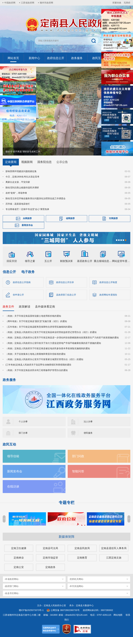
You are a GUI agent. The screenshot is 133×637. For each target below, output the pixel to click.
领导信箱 (13, 456)
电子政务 (28, 272)
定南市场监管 (50, 557)
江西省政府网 (27, 2)
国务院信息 (44, 162)
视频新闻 (27, 162)
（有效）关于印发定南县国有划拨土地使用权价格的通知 (33, 316)
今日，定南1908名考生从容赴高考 (22, 176)
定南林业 (19, 557)
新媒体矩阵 (67, 536)
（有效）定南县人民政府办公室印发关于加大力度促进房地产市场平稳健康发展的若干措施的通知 (53, 343)
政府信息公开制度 (108, 282)
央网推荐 (27, 218)
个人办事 (23, 421)
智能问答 (78, 471)
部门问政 (78, 456)
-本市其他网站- (76, 586)
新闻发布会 (27, 225)
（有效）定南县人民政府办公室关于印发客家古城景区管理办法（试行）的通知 (44, 359)
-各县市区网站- (11, 593)
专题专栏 (67, 502)
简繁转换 (116, 2)
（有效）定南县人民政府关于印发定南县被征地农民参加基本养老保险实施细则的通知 (48, 348)
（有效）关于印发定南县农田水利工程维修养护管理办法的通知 (37, 370)
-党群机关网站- (76, 579)
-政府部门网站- (11, 586)
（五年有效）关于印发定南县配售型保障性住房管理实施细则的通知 (39, 327)
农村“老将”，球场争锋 (16, 193)
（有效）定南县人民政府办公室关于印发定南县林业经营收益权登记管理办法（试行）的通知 (51, 332)
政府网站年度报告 (108, 294)
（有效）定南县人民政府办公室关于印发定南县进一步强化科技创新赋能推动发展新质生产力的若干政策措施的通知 (62, 337)
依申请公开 (18, 294)
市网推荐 (113, 218)
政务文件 (8, 306)
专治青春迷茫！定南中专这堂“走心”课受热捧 (27, 209)
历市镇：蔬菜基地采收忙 (18, 204)
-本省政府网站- (11, 579)
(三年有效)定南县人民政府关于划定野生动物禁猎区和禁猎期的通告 (38, 364)
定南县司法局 (50, 548)
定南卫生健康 (18, 548)
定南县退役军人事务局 (114, 548)
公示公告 (62, 162)
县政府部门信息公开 (66, 294)
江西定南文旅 (113, 557)
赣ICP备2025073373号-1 (31, 610)
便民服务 (88, 433)
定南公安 (19, 567)
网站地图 (118, 615)
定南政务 (50, 567)
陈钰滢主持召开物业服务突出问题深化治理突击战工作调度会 (35, 198)
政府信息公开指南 (22, 282)
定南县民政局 (82, 548)
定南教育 (82, 557)
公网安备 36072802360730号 (65, 610)
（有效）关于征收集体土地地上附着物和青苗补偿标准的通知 (35, 354)
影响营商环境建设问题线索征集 (21, 171)
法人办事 (88, 421)
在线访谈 (13, 486)
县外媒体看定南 (45, 306)
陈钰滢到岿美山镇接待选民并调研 (22, 187)
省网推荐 (70, 218)
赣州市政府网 (46, 2)
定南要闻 (10, 162)
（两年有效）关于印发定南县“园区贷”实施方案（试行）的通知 (36, 321)
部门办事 (23, 433)
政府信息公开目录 (65, 282)
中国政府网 (9, 2)
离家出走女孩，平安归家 (18, 182)
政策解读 (24, 306)
